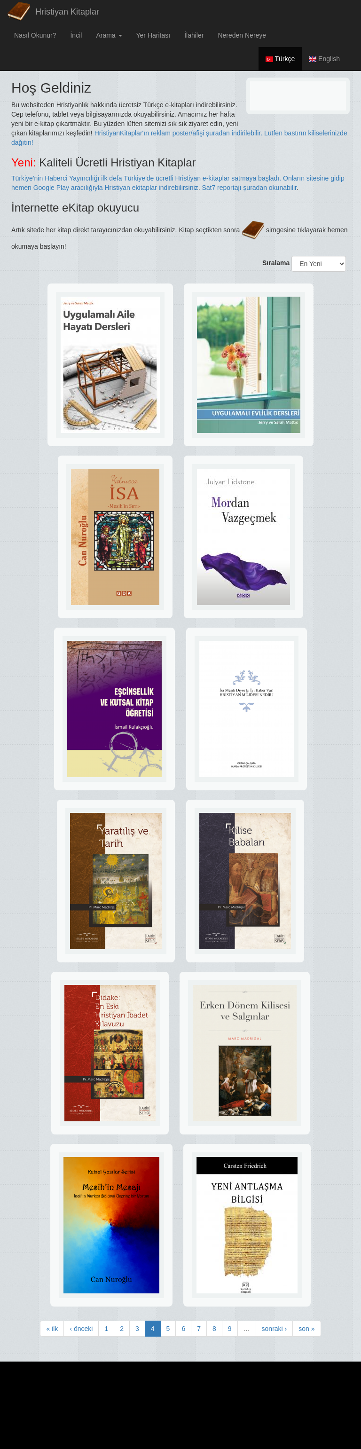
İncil (76, 35)
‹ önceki (81, 1328)
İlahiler (194, 35)
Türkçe (280, 59)
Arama (109, 35)
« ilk (52, 1328)
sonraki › (274, 1328)
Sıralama (276, 263)
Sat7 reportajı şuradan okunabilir (249, 187)
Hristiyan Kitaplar (67, 11)
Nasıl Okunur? (35, 35)
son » (306, 1328)
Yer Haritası (153, 35)
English (324, 59)
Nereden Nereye (242, 35)
